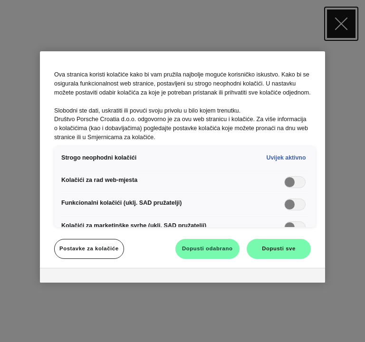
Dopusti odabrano (207, 248)
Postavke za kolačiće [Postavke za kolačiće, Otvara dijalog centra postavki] (89, 248)
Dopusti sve (279, 248)
